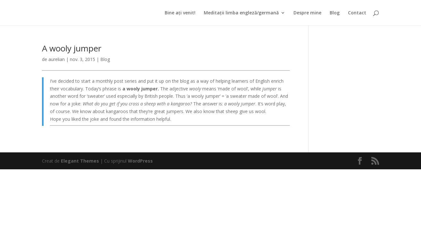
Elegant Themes (80, 161)
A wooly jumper (71, 48)
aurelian (56, 59)
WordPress (140, 161)
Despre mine (307, 13)
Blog (335, 13)
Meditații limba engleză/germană (241, 13)
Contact (357, 13)
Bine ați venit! (180, 13)
